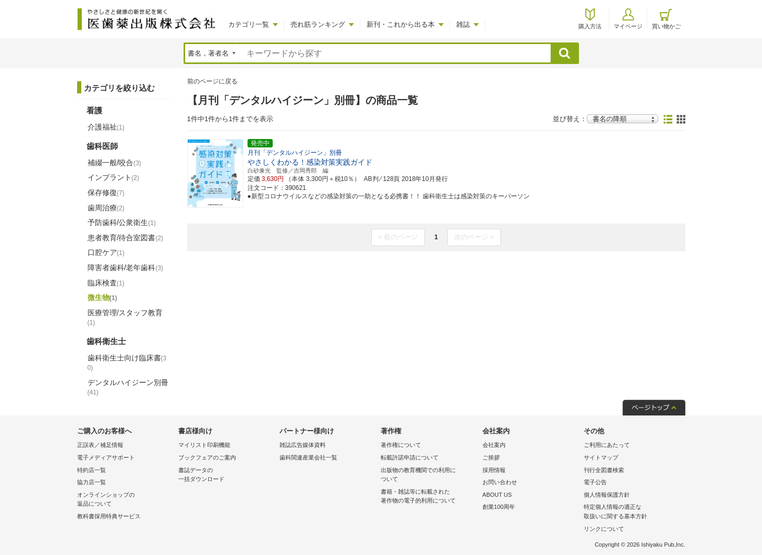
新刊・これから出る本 (401, 24)
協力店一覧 (91, 482)
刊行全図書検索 (604, 470)
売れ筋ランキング (318, 24)
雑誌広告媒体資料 (303, 445)
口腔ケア (106, 252)
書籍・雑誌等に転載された (429, 497)
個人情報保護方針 (607, 495)
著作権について (401, 445)
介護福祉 (106, 127)
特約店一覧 (91, 470)
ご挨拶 (491, 457)
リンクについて (604, 529)
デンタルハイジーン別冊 (128, 387)
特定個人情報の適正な (632, 512)
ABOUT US (497, 495)
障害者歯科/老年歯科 (126, 267)
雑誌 (463, 24)
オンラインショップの (125, 500)
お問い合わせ (499, 482)
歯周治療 (106, 208)
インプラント (113, 177)
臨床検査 (106, 283)
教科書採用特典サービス (109, 516)
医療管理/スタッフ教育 (125, 317)
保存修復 (106, 192)
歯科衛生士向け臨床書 (127, 363)
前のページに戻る (212, 81)
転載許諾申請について (409, 457)
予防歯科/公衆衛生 (122, 222)
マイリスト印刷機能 (204, 445)
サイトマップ (601, 457)
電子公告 (595, 482)
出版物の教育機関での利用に (429, 475)
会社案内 (494, 445)
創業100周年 (498, 507)
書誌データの (226, 475)
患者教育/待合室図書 (126, 237)
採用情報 (494, 470)
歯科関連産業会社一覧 (308, 457)
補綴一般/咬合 (115, 162)
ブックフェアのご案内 (207, 457)
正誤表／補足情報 (100, 445)
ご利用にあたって (607, 445)
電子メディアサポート (106, 457)
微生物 (102, 297)
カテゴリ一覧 (248, 24)
